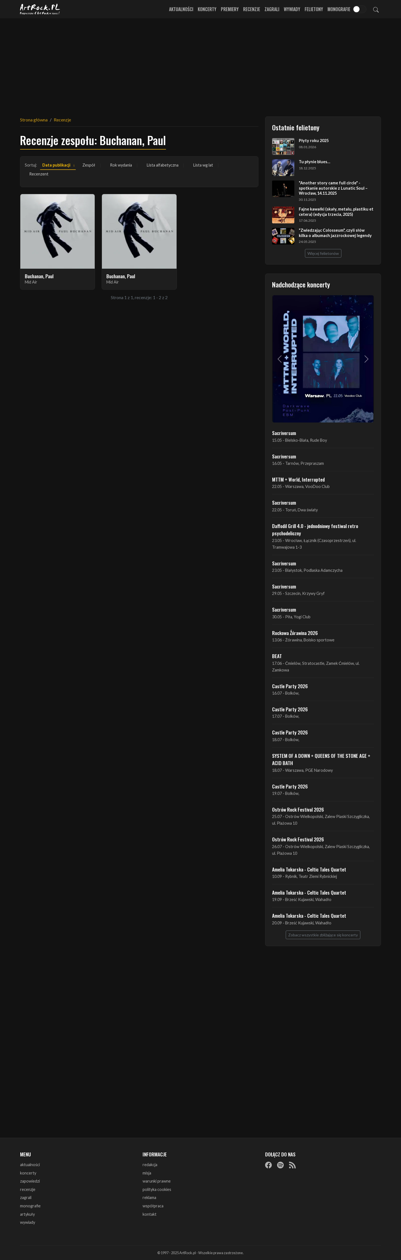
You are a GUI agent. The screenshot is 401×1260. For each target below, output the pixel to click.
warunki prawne (157, 1181)
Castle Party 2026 (290, 686)
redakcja (150, 1164)
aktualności (30, 1164)
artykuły (27, 1214)
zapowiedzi (30, 1181)
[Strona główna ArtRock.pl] (40, 9)
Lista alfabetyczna (163, 165)
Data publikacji (56, 165)
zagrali (25, 1197)
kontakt (150, 1214)
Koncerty (207, 9)
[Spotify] (280, 1165)
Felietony (314, 9)
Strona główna (34, 119)
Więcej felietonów (323, 253)
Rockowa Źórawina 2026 (295, 632)
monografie (30, 1205)
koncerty (28, 1173)
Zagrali (272, 9)
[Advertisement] (200, 64)
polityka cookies (157, 1189)
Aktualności (181, 9)
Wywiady (292, 9)
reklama (149, 1197)
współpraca (153, 1205)
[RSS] (292, 1165)
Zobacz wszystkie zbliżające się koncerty (323, 934)
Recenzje (251, 9)
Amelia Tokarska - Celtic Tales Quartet (309, 869)
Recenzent (38, 174)
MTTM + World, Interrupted (298, 479)
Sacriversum (284, 432)
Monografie (338, 9)
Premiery (230, 9)
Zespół (88, 165)
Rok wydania (121, 165)
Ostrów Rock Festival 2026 (298, 809)
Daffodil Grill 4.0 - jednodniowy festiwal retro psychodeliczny (315, 529)
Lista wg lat (203, 165)
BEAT (277, 656)
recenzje (27, 1189)
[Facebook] (268, 1165)
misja (147, 1173)
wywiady (27, 1222)
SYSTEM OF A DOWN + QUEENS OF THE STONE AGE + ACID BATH (321, 759)
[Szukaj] (376, 9)
